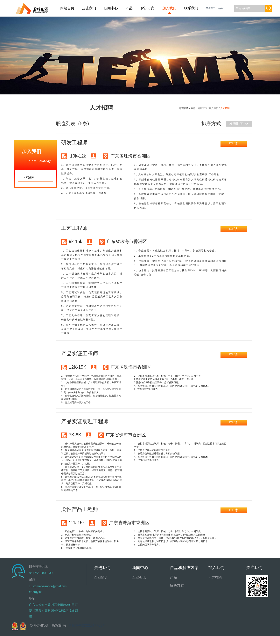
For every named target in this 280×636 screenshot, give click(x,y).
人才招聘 (215, 577)
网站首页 (67, 8)
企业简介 (101, 577)
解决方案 (148, 8)
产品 (129, 8)
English (220, 8)
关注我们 (254, 567)
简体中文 (211, 8)
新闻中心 (111, 8)
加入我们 (169, 8)
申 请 (233, 143)
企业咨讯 (139, 577)
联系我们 (191, 8)
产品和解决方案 (184, 567)
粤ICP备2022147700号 (87, 625)
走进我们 (89, 8)
